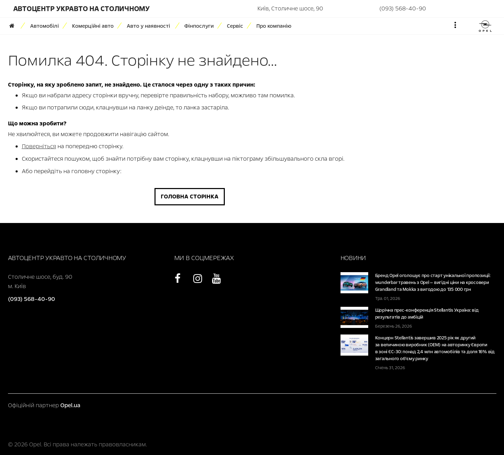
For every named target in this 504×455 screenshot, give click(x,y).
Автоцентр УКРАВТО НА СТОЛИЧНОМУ (81, 9)
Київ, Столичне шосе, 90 (290, 8)
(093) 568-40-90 (402, 8)
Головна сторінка (190, 196)
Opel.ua (70, 405)
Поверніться (39, 146)
